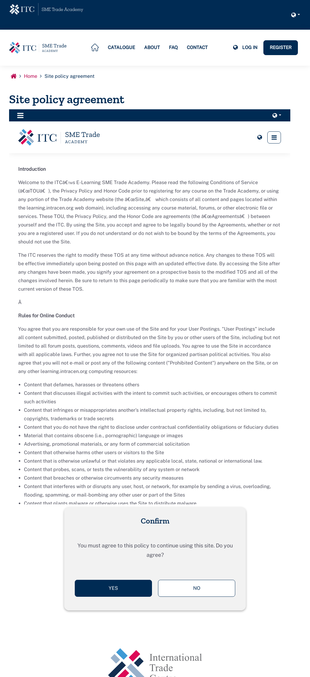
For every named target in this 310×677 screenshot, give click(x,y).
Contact (197, 47)
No (196, 588)
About (152, 47)
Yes (113, 588)
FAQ (173, 47)
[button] (295, 15)
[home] (47, 9)
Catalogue (121, 47)
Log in (249, 47)
